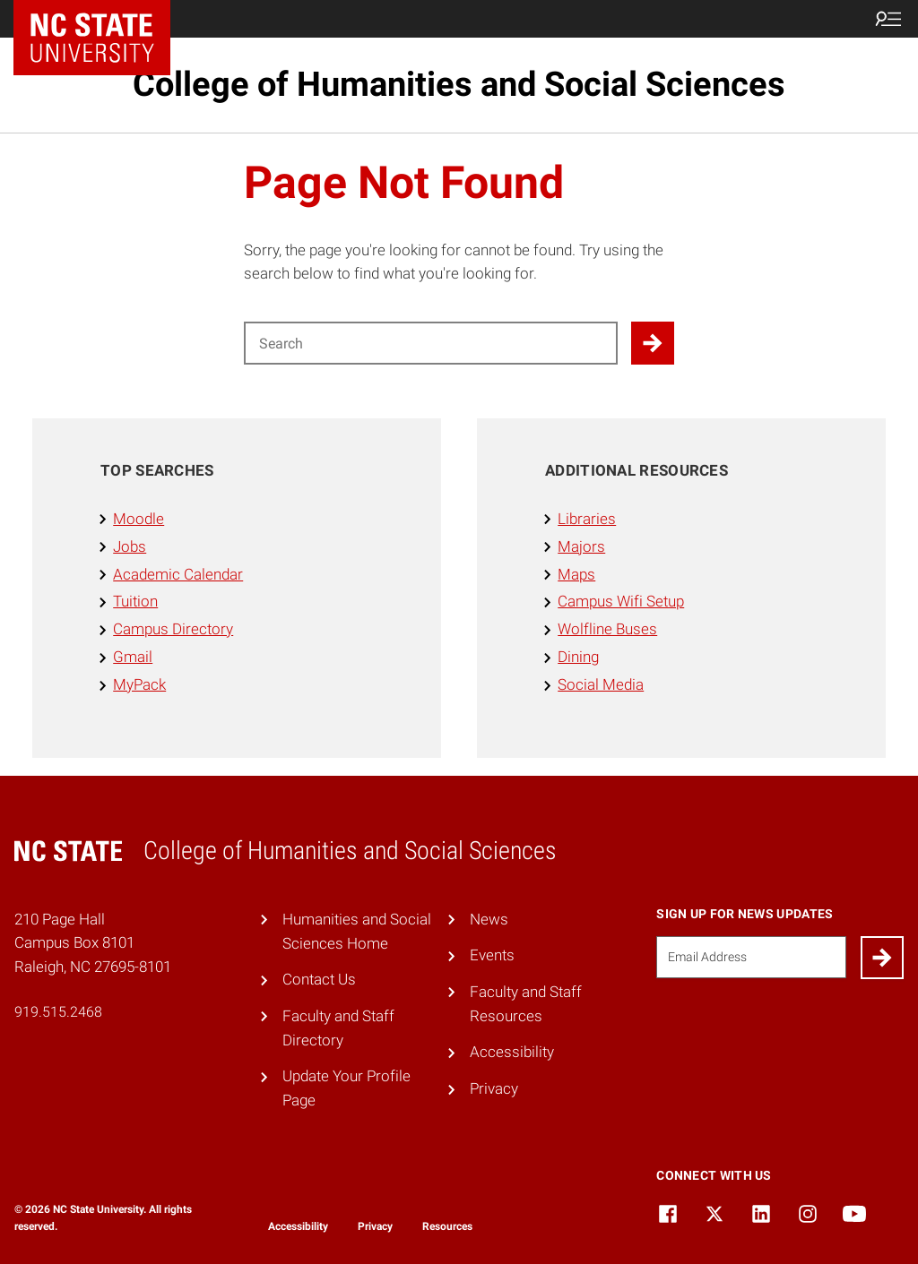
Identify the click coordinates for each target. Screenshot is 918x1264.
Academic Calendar (178, 574)
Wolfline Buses (607, 629)
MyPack (139, 684)
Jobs (129, 546)
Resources (447, 1226)
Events (492, 955)
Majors (581, 546)
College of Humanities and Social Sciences (459, 84)
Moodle (138, 519)
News (489, 919)
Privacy (494, 1088)
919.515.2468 (58, 1011)
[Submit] (882, 957)
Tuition (135, 601)
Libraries (587, 519)
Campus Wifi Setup (621, 601)
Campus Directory (173, 629)
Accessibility (512, 1052)
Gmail (132, 657)
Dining (578, 657)
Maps (576, 574)
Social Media (601, 684)
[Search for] (431, 343)
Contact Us (319, 979)
